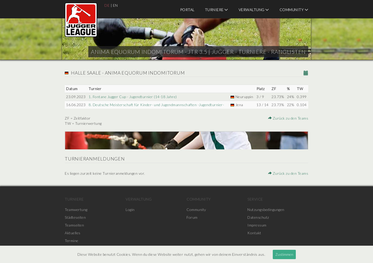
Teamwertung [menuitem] (76, 209)
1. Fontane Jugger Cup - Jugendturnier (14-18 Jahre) (133, 96)
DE (107, 5)
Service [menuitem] (255, 199)
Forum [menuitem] (192, 217)
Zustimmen (284, 254)
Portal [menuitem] (187, 10)
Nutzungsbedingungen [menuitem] (265, 209)
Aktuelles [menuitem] (73, 233)
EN (115, 5)
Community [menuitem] (294, 10)
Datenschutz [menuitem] (258, 217)
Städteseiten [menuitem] (75, 217)
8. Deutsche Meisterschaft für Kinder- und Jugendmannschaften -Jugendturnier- (156, 105)
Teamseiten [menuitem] (74, 225)
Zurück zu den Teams (288, 118)
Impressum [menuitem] (257, 225)
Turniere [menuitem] (216, 10)
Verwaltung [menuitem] (254, 10)
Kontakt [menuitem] (254, 233)
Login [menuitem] (130, 209)
